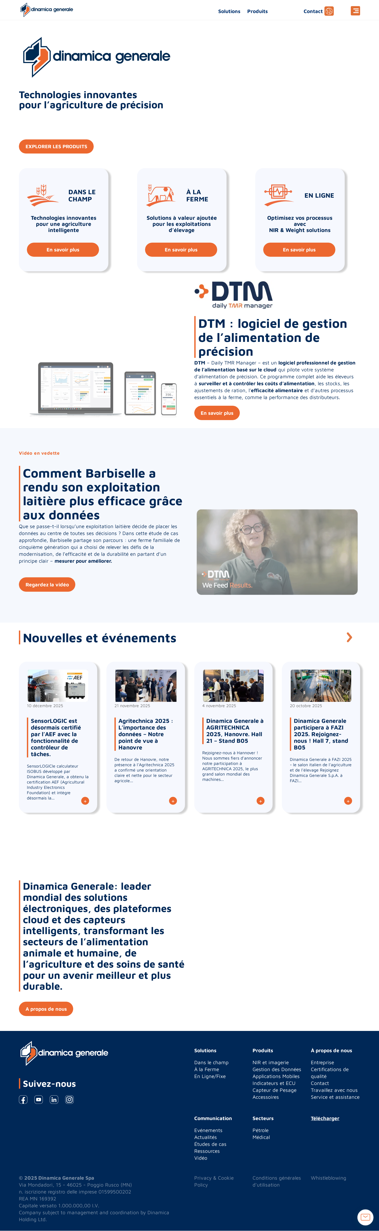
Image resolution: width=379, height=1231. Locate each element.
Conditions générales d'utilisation (277, 1181)
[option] (189, 525)
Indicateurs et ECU (274, 1083)
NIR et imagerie (271, 1063)
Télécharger (325, 1118)
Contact (313, 11)
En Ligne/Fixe (210, 1076)
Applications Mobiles (276, 1076)
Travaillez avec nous (334, 1090)
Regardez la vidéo (47, 584)
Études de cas (210, 1144)
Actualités (205, 1137)
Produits (257, 11)
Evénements (208, 1130)
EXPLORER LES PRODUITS (57, 147)
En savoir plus (63, 250)
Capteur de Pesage (274, 1090)
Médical (261, 1137)
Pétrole (261, 1130)
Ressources (207, 1151)
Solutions (229, 11)
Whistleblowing (328, 1178)
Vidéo (200, 1158)
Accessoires (266, 1097)
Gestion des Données (277, 1069)
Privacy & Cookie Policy (214, 1181)
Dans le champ (211, 1063)
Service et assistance (335, 1097)
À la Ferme (206, 1069)
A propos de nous (46, 1009)
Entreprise (322, 1063)
